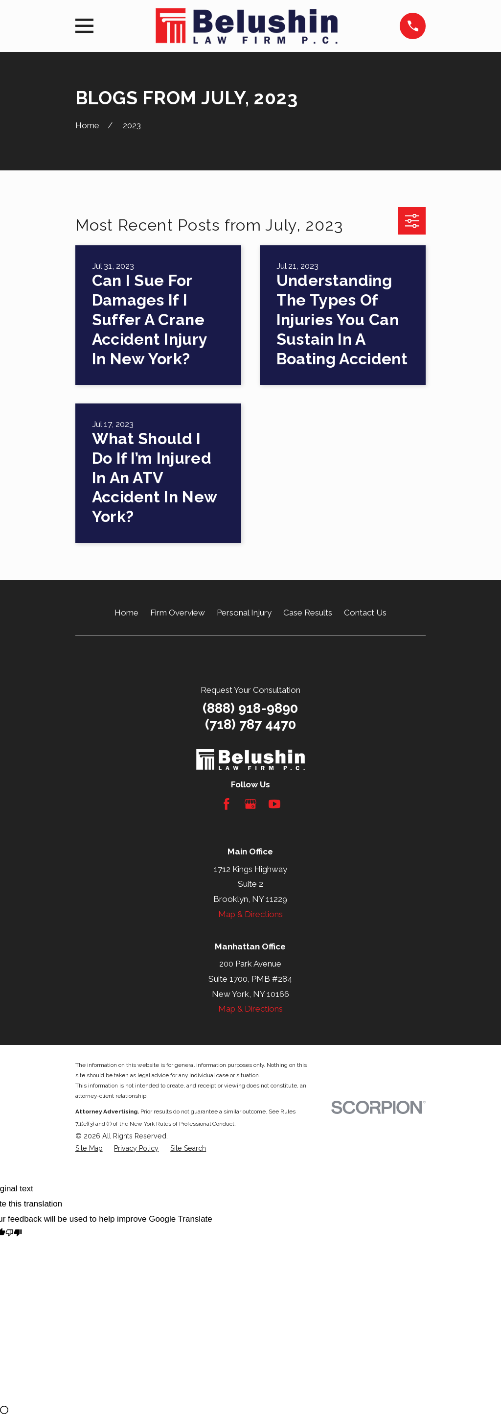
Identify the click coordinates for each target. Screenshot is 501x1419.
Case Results (307, 612)
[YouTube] (274, 804)
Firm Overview (177, 612)
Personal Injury (244, 612)
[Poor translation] (13, 1234)
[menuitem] (89, 1148)
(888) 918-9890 (250, 708)
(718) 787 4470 (250, 724)
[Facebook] (226, 804)
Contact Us (365, 612)
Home (126, 612)
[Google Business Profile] (250, 804)
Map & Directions (250, 914)
